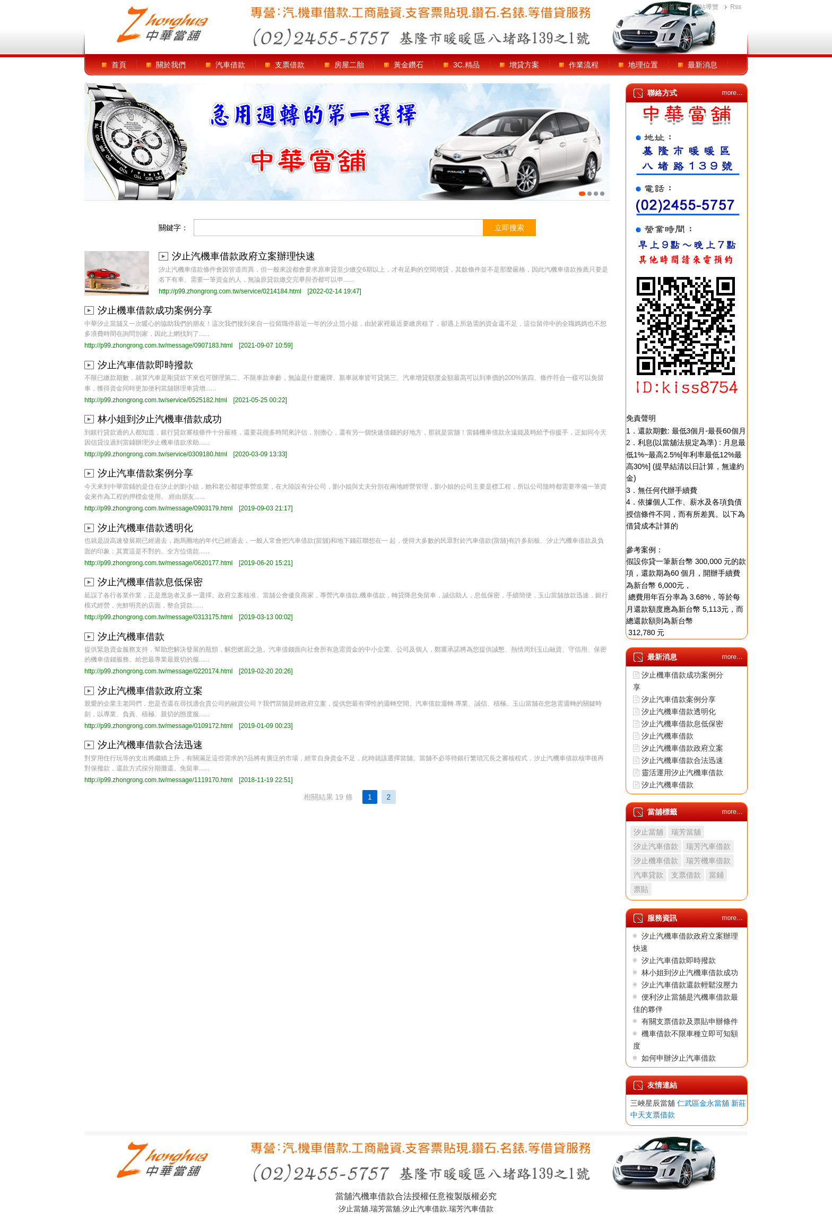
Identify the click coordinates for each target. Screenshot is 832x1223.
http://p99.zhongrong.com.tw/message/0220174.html (158, 671)
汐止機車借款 (656, 860)
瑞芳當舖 (686, 832)
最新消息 (702, 64)
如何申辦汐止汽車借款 (679, 1058)
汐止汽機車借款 (131, 636)
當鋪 (716, 875)
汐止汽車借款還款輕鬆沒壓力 (690, 985)
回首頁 (671, 7)
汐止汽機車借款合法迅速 (150, 745)
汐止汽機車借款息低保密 (150, 582)
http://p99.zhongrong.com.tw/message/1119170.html (158, 780)
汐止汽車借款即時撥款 (145, 365)
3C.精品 (466, 64)
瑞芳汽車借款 (708, 846)
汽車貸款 (648, 875)
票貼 (641, 889)
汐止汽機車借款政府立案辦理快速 (243, 256)
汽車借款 (230, 64)
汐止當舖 (648, 832)
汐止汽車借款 (656, 846)
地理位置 (643, 64)
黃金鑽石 (408, 64)
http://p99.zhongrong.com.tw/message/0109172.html (158, 726)
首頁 (118, 64)
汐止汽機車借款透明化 (145, 528)
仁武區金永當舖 (703, 1103)
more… (732, 93)
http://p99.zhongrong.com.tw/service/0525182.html (155, 400)
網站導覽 (705, 7)
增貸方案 (524, 64)
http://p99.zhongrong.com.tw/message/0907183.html (158, 345)
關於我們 (171, 64)
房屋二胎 (349, 64)
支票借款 (290, 64)
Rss (735, 7)
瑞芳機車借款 (708, 860)
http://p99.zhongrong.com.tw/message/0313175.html (158, 617)
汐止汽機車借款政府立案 (150, 691)
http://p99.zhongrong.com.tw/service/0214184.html (230, 291)
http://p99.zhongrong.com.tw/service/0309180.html (155, 454)
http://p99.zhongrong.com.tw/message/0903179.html (158, 508)
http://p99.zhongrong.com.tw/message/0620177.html (158, 563)
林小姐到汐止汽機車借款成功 (160, 419)
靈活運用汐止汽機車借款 (682, 772)
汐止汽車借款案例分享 (145, 473)
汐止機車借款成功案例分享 (155, 310)
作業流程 (584, 64)
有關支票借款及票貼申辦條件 (690, 1021)
